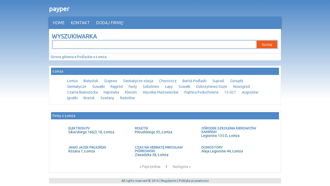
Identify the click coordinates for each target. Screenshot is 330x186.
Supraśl (218, 81)
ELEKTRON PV (79, 128)
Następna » (182, 167)
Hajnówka (111, 92)
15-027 (230, 92)
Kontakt (80, 22)
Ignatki (72, 98)
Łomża (72, 81)
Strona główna (62, 57)
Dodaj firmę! (109, 22)
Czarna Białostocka (82, 92)
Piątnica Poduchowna (201, 92)
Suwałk (184, 86)
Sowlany (107, 98)
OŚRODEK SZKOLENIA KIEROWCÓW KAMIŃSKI (228, 130)
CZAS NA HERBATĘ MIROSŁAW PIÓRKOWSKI (159, 149)
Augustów (250, 92)
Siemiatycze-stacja (138, 81)
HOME (59, 22)
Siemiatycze (76, 86)
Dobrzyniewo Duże (211, 86)
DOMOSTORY (211, 147)
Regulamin (169, 180)
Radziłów (127, 98)
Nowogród (241, 86)
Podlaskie (85, 57)
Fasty (133, 86)
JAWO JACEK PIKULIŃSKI (87, 147)
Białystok (91, 81)
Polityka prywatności (194, 180)
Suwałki (98, 86)
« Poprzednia (149, 167)
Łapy (169, 86)
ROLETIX (141, 128)
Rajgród (117, 86)
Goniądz (236, 81)
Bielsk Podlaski (195, 81)
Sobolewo (151, 86)
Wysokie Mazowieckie (160, 92)
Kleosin (131, 92)
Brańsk (89, 98)
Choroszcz (168, 81)
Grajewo (110, 81)
